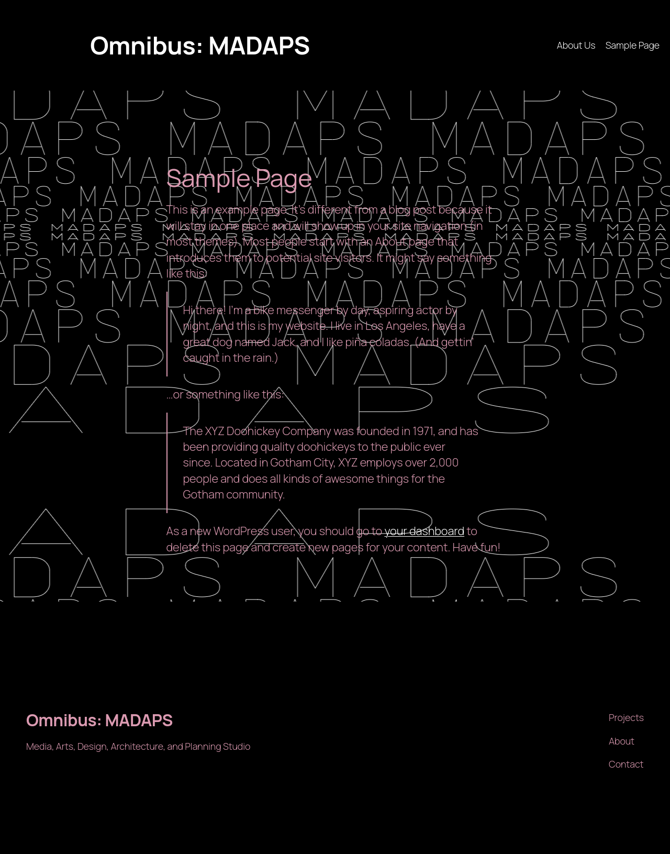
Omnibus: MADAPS (200, 45)
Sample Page (633, 45)
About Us (576, 45)
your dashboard (424, 531)
